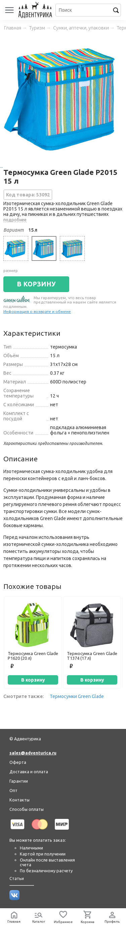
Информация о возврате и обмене (37, 311)
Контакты (19, 799)
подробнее (15, 219)
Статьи (16, 878)
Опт (13, 790)
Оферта (17, 762)
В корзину (33, 680)
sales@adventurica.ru (32, 752)
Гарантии (18, 781)
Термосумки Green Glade (77, 696)
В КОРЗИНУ (36, 284)
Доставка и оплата (28, 771)
